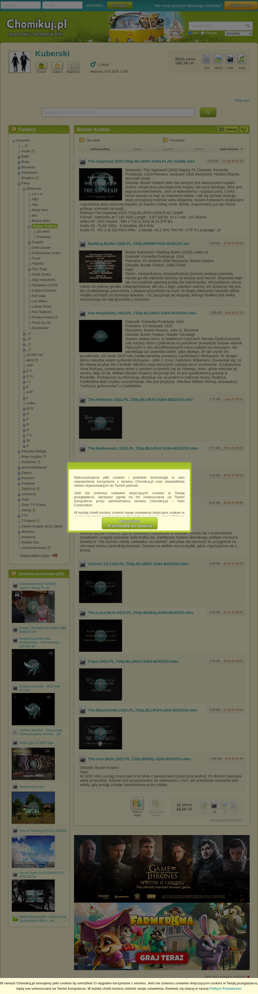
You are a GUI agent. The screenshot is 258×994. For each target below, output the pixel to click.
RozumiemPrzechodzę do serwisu (130, 523)
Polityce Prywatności (225, 989)
